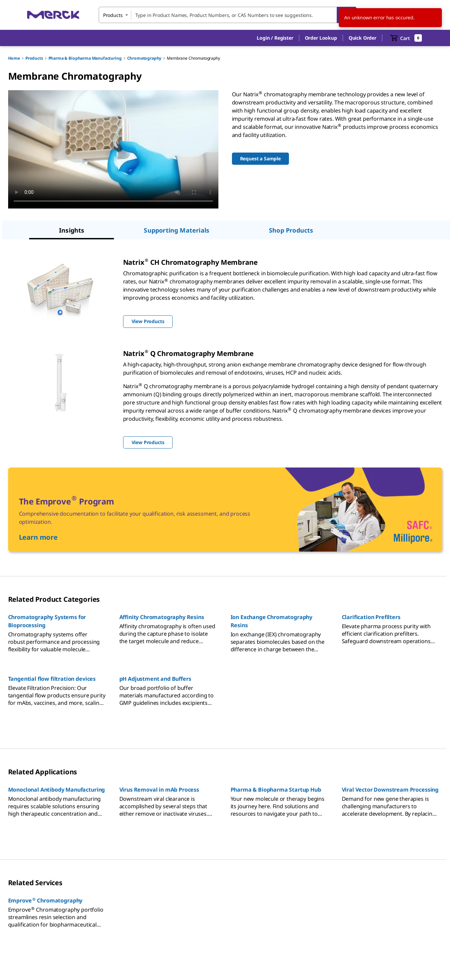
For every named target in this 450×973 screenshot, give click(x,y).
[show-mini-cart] (406, 38)
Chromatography (144, 58)
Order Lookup (321, 38)
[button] (275, 38)
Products (34, 58)
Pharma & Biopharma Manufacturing (85, 58)
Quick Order (362, 38)
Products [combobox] (113, 15)
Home (14, 58)
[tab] (71, 230)
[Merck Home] (53, 15)
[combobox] (227, 15)
